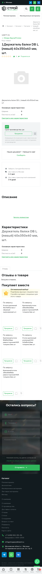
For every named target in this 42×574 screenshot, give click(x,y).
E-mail (11, 431)
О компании (6, 499)
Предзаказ (19, 133)
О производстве (8, 506)
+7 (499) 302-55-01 (13, 535)
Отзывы (5, 512)
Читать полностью (21, 217)
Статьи (4, 515)
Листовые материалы (10, 491)
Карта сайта (6, 531)
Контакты (5, 528)
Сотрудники (6, 518)
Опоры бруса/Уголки (11, 38)
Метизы (5, 494)
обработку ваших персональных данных (21, 461)
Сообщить (21, 155)
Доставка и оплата (9, 509)
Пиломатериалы (9, 16)
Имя (10, 414)
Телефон (12, 423)
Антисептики (6, 485)
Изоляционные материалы (30, 16)
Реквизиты (6, 525)
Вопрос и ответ (8, 522)
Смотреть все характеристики (15, 118)
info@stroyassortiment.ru (14, 542)
